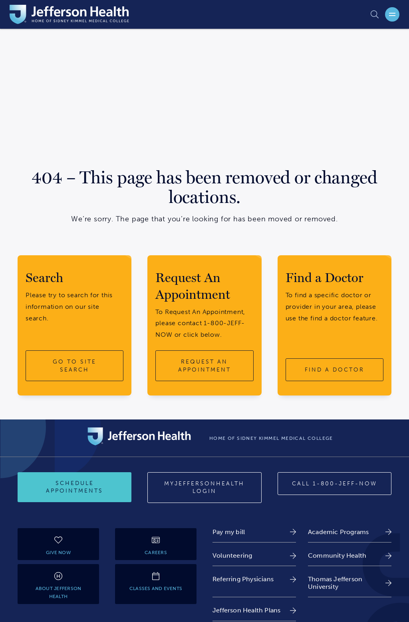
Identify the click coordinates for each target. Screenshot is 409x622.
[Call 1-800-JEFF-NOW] (334, 483)
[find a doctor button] (334, 370)
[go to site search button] (74, 365)
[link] (254, 532)
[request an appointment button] (204, 365)
